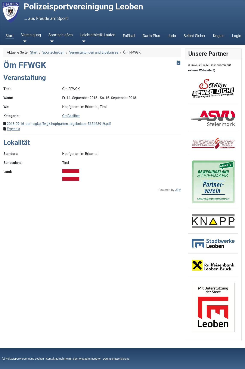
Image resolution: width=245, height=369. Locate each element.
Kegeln (218, 36)
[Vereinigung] (24, 41)
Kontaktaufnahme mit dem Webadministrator (73, 358)
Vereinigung (31, 35)
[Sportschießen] (51, 41)
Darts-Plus (151, 36)
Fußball (129, 36)
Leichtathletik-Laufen (97, 35)
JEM (178, 190)
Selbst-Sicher (195, 36)
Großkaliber (71, 116)
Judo (172, 36)
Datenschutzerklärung (116, 358)
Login (236, 36)
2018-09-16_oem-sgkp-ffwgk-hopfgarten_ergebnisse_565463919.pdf (59, 124)
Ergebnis (13, 129)
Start (10, 36)
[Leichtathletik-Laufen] (83, 41)
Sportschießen (61, 35)
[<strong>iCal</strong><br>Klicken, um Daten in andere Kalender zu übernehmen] (178, 63)
